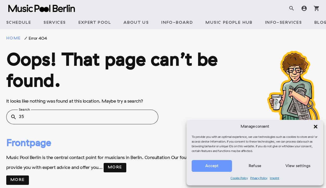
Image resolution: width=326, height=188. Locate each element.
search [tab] (292, 8)
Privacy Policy (258, 178)
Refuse (255, 166)
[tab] (18, 23)
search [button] (13, 117)
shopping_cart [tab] (317, 8)
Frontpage (28, 144)
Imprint (274, 178)
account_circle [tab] (304, 8)
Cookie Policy (239, 178)
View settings (297, 166)
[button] (315, 126)
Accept (211, 166)
